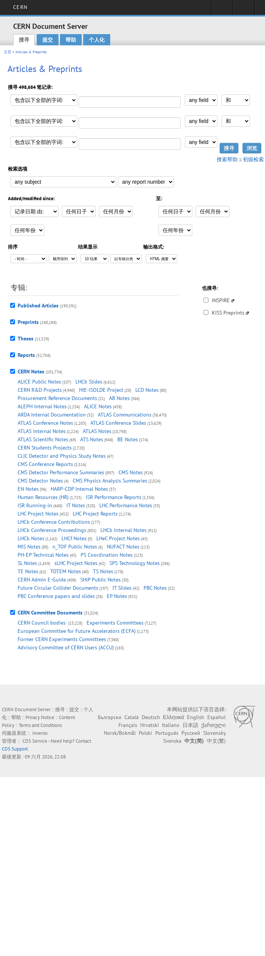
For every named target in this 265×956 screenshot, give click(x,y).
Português (166, 733)
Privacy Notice (39, 717)
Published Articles (38, 305)
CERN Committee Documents (50, 612)
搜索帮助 (227, 159)
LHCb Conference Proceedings (52, 530)
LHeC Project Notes (118, 538)
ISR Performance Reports (113, 497)
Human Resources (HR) (43, 497)
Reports (26, 355)
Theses (25, 338)
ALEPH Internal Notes (42, 406)
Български (109, 717)
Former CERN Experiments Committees (62, 639)
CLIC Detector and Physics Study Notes (62, 456)
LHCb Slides (88, 381)
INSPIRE (221, 300)
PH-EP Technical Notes (43, 554)
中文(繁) (216, 740)
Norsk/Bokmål (120, 733)
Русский (190, 733)
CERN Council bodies (42, 622)
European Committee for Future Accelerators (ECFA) (77, 631)
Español (216, 717)
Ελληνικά (173, 717)
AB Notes (119, 398)
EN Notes (28, 488)
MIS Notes (29, 546)
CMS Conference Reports (45, 464)
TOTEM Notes (65, 571)
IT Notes (75, 505)
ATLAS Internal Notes (42, 431)
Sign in (222, 9)
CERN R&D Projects (40, 390)
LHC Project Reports (95, 513)
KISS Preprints (228, 312)
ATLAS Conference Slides (118, 423)
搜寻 (24, 39)
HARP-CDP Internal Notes (79, 488)
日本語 (190, 725)
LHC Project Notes (38, 513)
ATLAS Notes (97, 431)
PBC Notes (155, 587)
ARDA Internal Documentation (52, 414)
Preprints (28, 322)
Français (127, 725)
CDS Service (34, 741)
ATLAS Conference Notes (45, 423)
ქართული (213, 725)
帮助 (71, 39)
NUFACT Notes (123, 546)
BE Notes (127, 439)
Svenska (172, 740)
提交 (47, 39)
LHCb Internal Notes (123, 530)
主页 (7, 51)
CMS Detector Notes (40, 480)
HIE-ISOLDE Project (101, 390)
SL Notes (27, 563)
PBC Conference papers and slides (56, 596)
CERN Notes (31, 371)
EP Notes (117, 596)
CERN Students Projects (45, 447)
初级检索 (253, 159)
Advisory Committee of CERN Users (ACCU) (66, 647)
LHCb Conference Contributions (54, 521)
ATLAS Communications (124, 414)
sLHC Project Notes (75, 563)
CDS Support (15, 749)
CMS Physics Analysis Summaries (110, 480)
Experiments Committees (115, 622)
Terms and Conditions (40, 725)
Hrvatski (149, 725)
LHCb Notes (31, 538)
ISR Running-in (35, 505)
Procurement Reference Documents (57, 398)
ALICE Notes (98, 406)
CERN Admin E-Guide (42, 579)
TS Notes (103, 571)
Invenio (40, 733)
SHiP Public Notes (100, 579)
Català (131, 717)
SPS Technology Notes (134, 563)
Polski (145, 733)
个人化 (97, 39)
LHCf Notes (74, 538)
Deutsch (151, 717)
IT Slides (122, 587)
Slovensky (214, 733)
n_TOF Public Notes (74, 546)
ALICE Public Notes (39, 381)
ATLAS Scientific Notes (43, 439)
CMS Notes (130, 472)
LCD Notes (147, 390)
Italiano (171, 725)
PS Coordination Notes (107, 554)
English (195, 717)
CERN (20, 7)
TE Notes (28, 571)
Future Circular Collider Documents (58, 587)
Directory (244, 9)
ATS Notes (91, 439)
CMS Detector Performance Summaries (61, 472)
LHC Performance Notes (125, 505)
